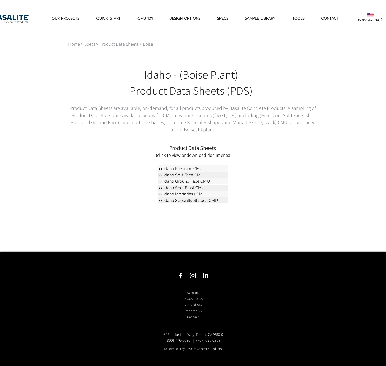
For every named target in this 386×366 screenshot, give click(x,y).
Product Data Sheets (119, 44)
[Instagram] (193, 275)
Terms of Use (193, 304)
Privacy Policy (193, 299)
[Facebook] (180, 275)
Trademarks (193, 311)
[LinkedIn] (205, 275)
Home (74, 44)
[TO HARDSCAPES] (370, 19)
